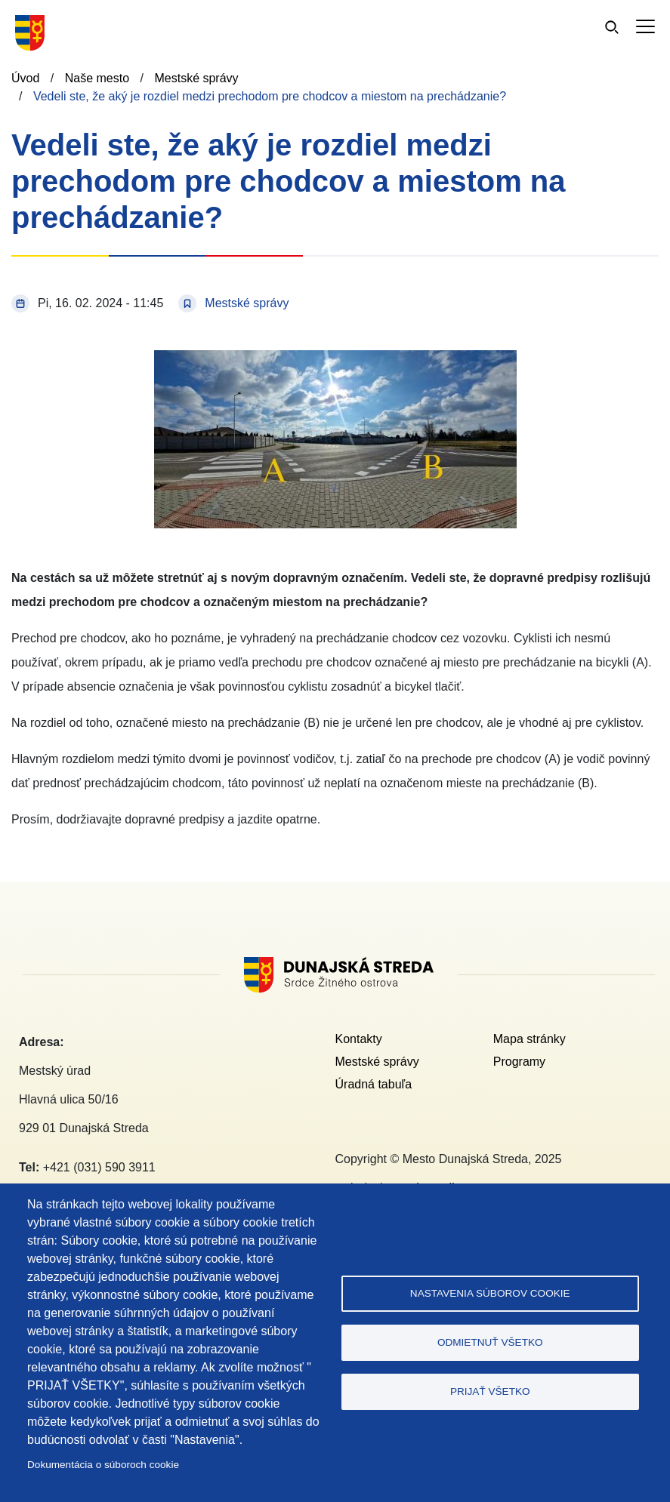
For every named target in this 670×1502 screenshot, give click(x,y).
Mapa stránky (529, 1039)
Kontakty (358, 1039)
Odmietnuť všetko (490, 1342)
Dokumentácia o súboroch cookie (103, 1464)
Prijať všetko (490, 1391)
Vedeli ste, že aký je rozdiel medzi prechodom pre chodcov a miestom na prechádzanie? (269, 96)
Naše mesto (97, 78)
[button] (335, 358)
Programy (519, 1061)
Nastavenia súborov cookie (490, 1293)
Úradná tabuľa (373, 1084)
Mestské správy (196, 78)
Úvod (25, 78)
